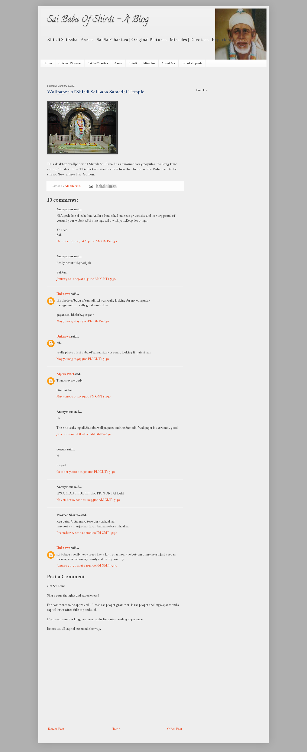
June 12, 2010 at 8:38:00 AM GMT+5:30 (83, 434)
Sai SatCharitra (98, 63)
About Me (168, 63)
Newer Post (56, 729)
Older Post (174, 729)
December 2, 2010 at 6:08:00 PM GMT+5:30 (86, 533)
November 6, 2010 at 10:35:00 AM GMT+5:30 (88, 500)
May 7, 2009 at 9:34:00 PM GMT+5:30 (82, 359)
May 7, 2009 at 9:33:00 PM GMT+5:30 (82, 321)
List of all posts (192, 63)
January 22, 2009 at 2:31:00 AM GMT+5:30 (86, 279)
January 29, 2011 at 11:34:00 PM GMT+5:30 (86, 565)
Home (47, 63)
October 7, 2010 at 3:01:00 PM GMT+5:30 (85, 472)
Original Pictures (69, 63)
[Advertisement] (97, 75)
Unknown (63, 294)
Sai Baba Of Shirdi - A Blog (98, 20)
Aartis (118, 63)
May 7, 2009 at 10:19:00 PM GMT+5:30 (83, 396)
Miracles (149, 63)
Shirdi (133, 63)
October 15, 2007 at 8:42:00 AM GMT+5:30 (86, 241)
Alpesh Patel (65, 374)
